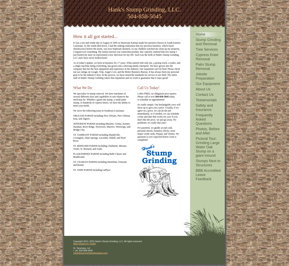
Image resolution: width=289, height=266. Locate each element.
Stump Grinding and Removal (208, 42)
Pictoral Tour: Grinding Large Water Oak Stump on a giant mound (208, 147)
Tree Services (207, 49)
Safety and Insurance (204, 107)
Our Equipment (208, 84)
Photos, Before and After (208, 131)
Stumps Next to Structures (208, 163)
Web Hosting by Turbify (84, 243)
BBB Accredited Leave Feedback (208, 175)
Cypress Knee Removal (207, 57)
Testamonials (206, 100)
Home (200, 34)
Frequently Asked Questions (204, 119)
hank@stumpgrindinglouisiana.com (90, 253)
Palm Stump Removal (205, 66)
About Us (203, 89)
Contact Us (205, 95)
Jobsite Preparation (205, 76)
